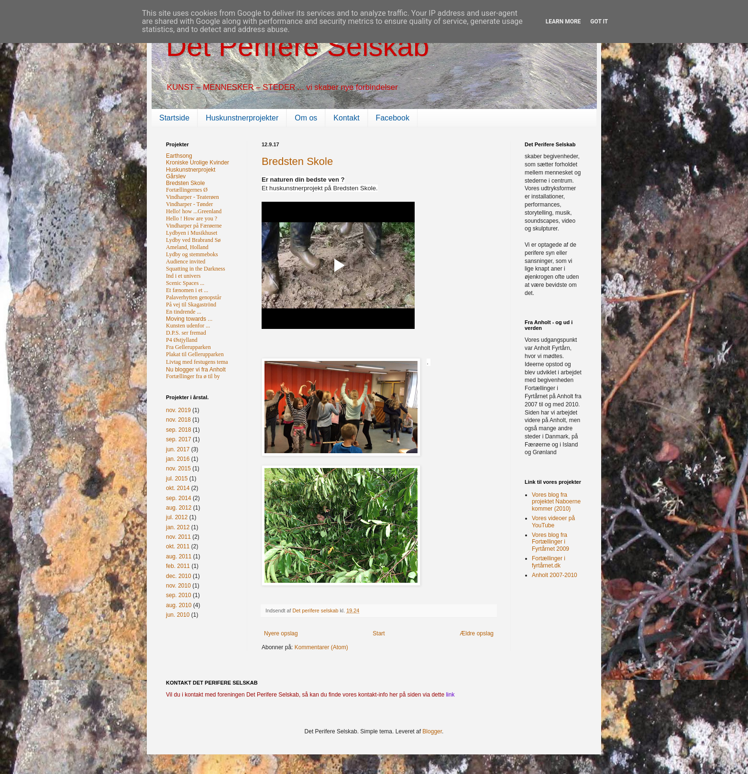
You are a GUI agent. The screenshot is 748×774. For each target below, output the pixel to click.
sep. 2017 (178, 439)
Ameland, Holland (187, 247)
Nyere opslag (281, 633)
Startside (174, 118)
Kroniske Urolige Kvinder (197, 162)
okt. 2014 (177, 488)
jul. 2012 (176, 517)
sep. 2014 (178, 498)
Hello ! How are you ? (191, 218)
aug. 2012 (178, 507)
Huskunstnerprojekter (242, 118)
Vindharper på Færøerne (194, 225)
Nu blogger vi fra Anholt (196, 369)
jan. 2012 (177, 527)
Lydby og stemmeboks (192, 254)
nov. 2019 (178, 410)
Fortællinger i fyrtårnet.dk (548, 561)
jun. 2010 (177, 614)
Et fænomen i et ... (187, 290)
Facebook (392, 118)
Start (379, 633)
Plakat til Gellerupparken (195, 354)
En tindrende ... (183, 311)
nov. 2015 (178, 468)
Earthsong (179, 156)
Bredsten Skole (297, 161)
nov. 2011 (178, 537)
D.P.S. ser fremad (186, 332)
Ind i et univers (183, 276)
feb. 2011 (178, 566)
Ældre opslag (477, 633)
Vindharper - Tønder (189, 204)
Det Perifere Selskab (297, 46)
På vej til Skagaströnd (191, 304)
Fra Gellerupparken (188, 347)
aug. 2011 (178, 556)
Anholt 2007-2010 (554, 575)
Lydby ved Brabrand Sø (193, 240)
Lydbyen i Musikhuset (191, 232)
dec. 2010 (178, 576)
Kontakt (346, 118)
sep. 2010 (178, 595)
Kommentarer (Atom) (321, 647)
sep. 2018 (178, 429)
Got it (599, 21)
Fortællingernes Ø (187, 189)
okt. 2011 (177, 546)
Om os (306, 118)
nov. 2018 (178, 419)
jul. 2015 (176, 478)
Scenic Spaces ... (185, 283)
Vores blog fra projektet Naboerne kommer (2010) (556, 501)
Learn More (563, 21)
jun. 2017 (177, 449)
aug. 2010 (178, 605)
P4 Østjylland (182, 340)
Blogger (432, 731)
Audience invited (185, 261)
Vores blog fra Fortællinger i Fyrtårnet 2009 (550, 542)
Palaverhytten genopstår (193, 297)
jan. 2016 (177, 459)
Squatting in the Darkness (195, 268)
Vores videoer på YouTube (553, 521)
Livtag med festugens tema (197, 362)
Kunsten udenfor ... (188, 325)
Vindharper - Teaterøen (192, 197)
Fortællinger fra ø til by (193, 376)
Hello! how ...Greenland (193, 211)
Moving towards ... (189, 319)
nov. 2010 (178, 585)
